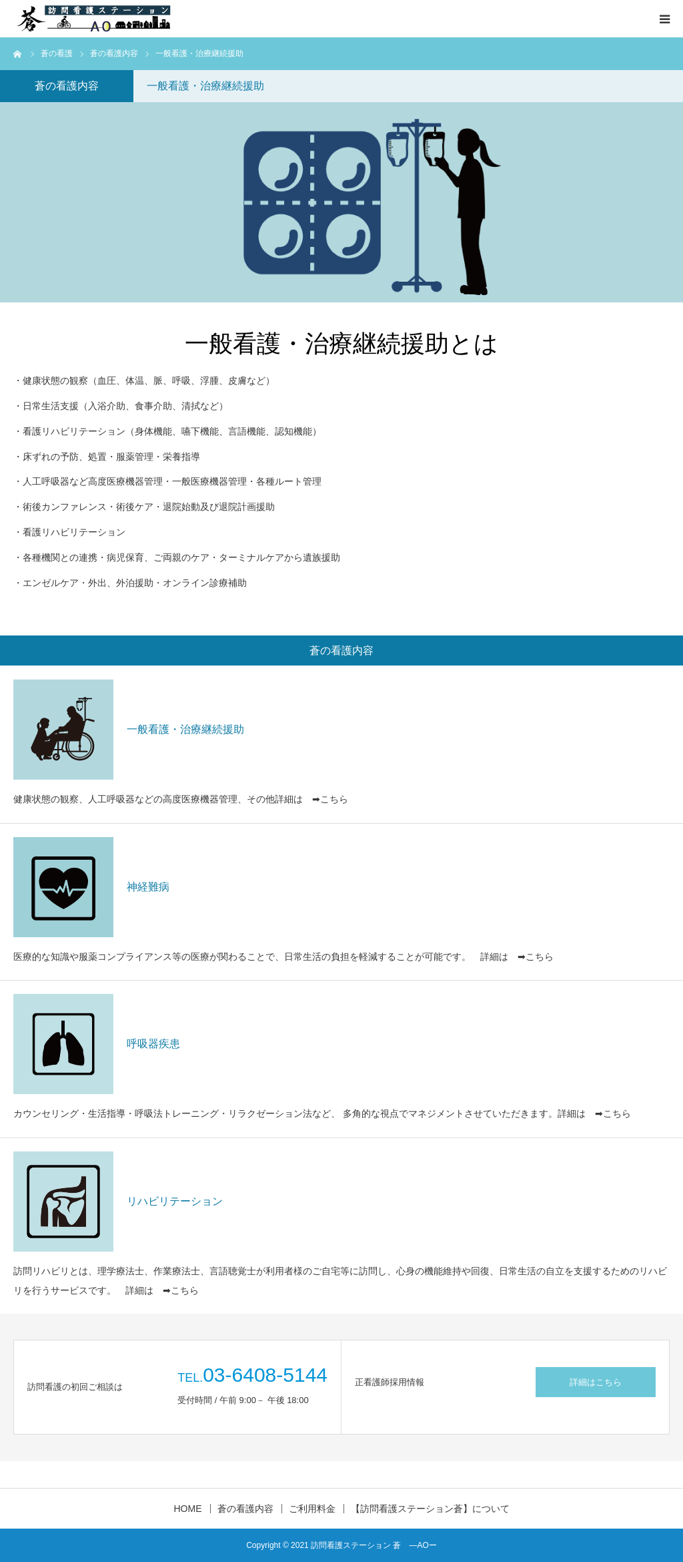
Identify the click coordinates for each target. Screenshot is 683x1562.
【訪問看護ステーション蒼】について (430, 1508)
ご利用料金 (312, 1508)
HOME (188, 1508)
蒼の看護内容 (245, 1508)
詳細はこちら (596, 1382)
